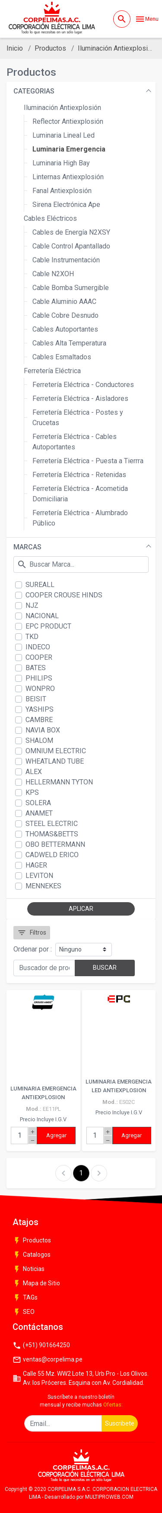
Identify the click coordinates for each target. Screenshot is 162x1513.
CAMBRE (39, 720)
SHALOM (39, 740)
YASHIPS (39, 709)
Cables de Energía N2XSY (71, 232)
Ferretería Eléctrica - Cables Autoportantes (74, 441)
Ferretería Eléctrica (52, 371)
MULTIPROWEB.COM (109, 1497)
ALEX (33, 772)
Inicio (14, 48)
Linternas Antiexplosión (68, 177)
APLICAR (81, 908)
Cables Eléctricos (50, 218)
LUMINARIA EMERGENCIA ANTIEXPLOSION (43, 1092)
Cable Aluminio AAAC (64, 301)
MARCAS (27, 547)
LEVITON (39, 875)
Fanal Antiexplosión (62, 191)
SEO (24, 1312)
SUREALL (39, 585)
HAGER (36, 865)
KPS (32, 792)
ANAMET (39, 813)
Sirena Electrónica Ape (66, 204)
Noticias (28, 1269)
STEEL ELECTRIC (51, 823)
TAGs (25, 1298)
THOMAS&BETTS (51, 834)
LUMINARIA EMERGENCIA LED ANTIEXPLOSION (119, 1086)
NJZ (31, 605)
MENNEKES (43, 886)
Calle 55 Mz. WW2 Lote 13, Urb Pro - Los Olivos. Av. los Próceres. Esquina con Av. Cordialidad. (81, 1378)
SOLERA (38, 803)
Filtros (31, 932)
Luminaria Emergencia (68, 149)
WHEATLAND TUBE (54, 761)
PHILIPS (38, 678)
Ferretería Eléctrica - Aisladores (80, 398)
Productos (50, 48)
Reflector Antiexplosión (67, 121)
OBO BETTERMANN (55, 844)
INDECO (37, 647)
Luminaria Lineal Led (63, 135)
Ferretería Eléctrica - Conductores (83, 385)
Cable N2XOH (53, 274)
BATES (35, 668)
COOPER (38, 657)
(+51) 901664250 (41, 1345)
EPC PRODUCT (48, 626)
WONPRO (40, 688)
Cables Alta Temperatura (69, 343)
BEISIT (35, 699)
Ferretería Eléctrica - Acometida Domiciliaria (80, 493)
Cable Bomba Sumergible (70, 288)
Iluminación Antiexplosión (116, 48)
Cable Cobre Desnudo (65, 315)
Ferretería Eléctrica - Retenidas (79, 475)
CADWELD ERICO (52, 855)
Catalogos (32, 1255)
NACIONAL (42, 616)
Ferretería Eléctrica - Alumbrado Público (80, 518)
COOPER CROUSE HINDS (63, 595)
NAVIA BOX (42, 730)
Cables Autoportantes (65, 329)
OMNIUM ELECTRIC (55, 751)
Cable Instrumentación (66, 260)
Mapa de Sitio (36, 1283)
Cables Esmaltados (61, 357)
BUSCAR (105, 967)
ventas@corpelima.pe (48, 1359)
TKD (31, 636)
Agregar (56, 1135)
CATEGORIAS (33, 91)
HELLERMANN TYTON (59, 782)
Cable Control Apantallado (71, 246)
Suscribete (119, 1423)
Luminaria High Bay (61, 163)
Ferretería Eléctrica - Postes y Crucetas (77, 417)
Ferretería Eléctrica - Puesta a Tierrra (87, 461)
